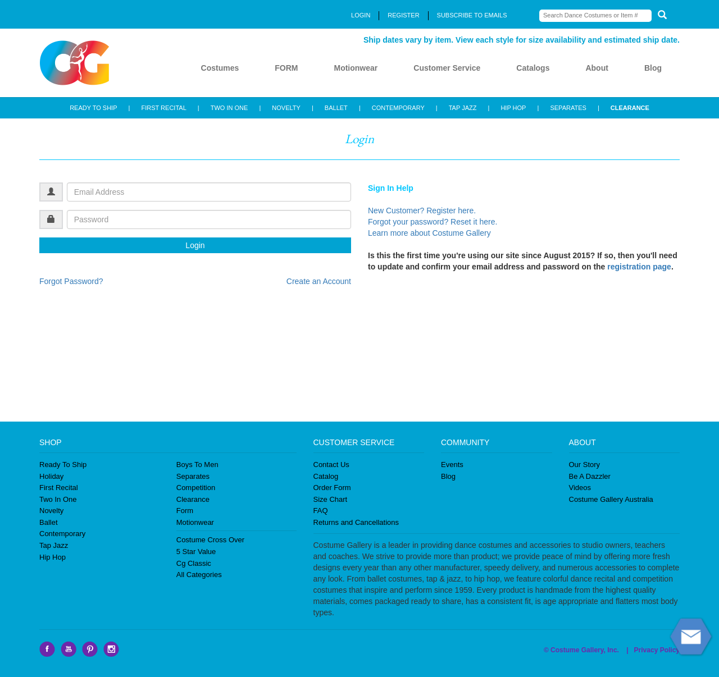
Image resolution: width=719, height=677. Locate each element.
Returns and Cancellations (356, 522)
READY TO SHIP (93, 107)
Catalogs (532, 67)
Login (194, 245)
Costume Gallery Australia (611, 499)
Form (184, 510)
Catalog (326, 476)
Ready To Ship (63, 464)
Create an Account (318, 281)
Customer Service (446, 67)
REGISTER (403, 15)
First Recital (58, 487)
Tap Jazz (53, 545)
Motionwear (355, 67)
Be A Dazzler (590, 476)
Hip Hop (52, 557)
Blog (653, 67)
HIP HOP (513, 107)
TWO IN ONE (229, 107)
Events (452, 464)
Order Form (332, 487)
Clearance (193, 499)
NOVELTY (286, 107)
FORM (286, 67)
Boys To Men (197, 464)
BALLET (336, 107)
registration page (639, 266)
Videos (580, 487)
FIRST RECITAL (163, 107)
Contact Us (331, 464)
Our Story (584, 464)
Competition (195, 487)
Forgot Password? (71, 281)
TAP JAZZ (463, 107)
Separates (193, 476)
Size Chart (330, 499)
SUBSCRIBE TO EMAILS (472, 15)
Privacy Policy (657, 650)
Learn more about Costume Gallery (429, 232)
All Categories (199, 574)
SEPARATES (568, 107)
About (596, 67)
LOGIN (360, 15)
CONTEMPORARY (398, 107)
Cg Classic (193, 563)
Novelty (51, 510)
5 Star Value (196, 551)
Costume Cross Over (210, 540)
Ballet (48, 522)
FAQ (320, 510)
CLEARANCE (630, 107)
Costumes (220, 67)
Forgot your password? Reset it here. (432, 221)
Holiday (51, 476)
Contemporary (62, 533)
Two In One (57, 499)
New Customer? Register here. (422, 210)
